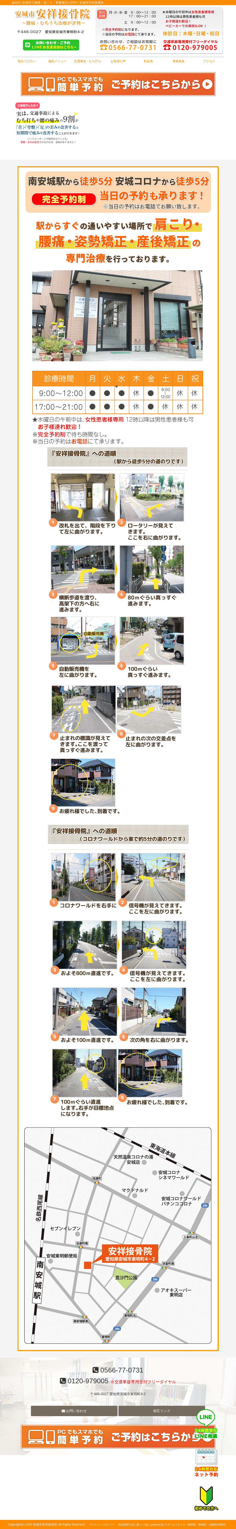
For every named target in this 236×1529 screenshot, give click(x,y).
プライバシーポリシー (102, 1524)
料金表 (148, 61)
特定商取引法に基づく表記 (133, 1524)
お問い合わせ (74, 1411)
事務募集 (179, 61)
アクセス (209, 61)
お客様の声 (118, 61)
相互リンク (161, 1411)
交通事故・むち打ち (87, 61)
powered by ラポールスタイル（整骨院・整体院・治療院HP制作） (189, 1524)
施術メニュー (57, 61)
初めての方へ (27, 61)
